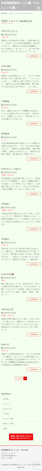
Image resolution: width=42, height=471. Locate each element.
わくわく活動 (8, 419)
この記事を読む (33, 56)
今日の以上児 (7, 309)
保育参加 (5, 133)
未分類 (4, 175)
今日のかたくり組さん (11, 169)
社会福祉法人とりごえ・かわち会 (22, 464)
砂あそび (5, 344)
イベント (4, 140)
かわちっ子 (5, 37)
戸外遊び (5, 204)
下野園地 (5, 101)
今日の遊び (6, 66)
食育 (3, 280)
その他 (6, 414)
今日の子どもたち (9, 31)
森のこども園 (8, 423)
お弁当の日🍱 (7, 274)
